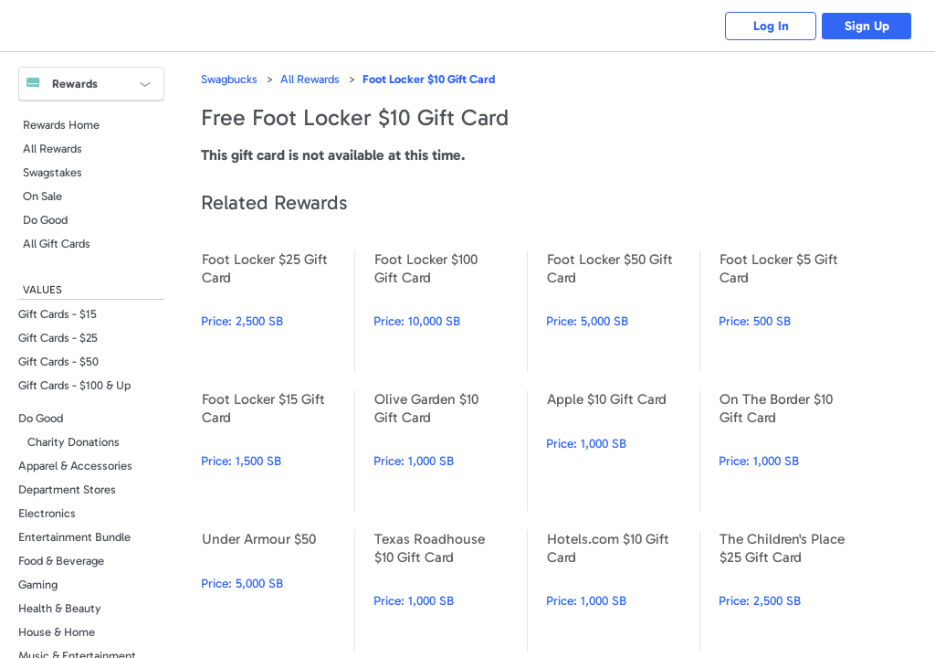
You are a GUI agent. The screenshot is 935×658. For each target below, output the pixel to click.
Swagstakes (52, 172)
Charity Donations (73, 442)
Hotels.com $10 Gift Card (622, 591)
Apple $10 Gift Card (622, 451)
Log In (771, 26)
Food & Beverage (61, 561)
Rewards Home (61, 125)
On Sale (42, 196)
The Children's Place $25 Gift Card (795, 591)
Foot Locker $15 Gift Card (277, 451)
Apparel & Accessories (75, 465)
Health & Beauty (59, 608)
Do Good (45, 220)
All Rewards (52, 148)
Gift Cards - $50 (58, 361)
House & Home (56, 632)
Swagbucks (229, 79)
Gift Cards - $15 (57, 314)
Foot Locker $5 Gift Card (795, 311)
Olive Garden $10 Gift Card (450, 451)
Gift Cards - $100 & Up (74, 385)
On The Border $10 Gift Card (795, 451)
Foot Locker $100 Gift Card (450, 311)
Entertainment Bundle (74, 537)
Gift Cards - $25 (58, 338)
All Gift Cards (56, 243)
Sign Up (867, 26)
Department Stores (67, 489)
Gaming (38, 584)
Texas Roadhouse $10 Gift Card (450, 591)
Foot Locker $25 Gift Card (277, 311)
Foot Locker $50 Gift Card (622, 311)
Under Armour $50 (277, 591)
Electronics (47, 513)
